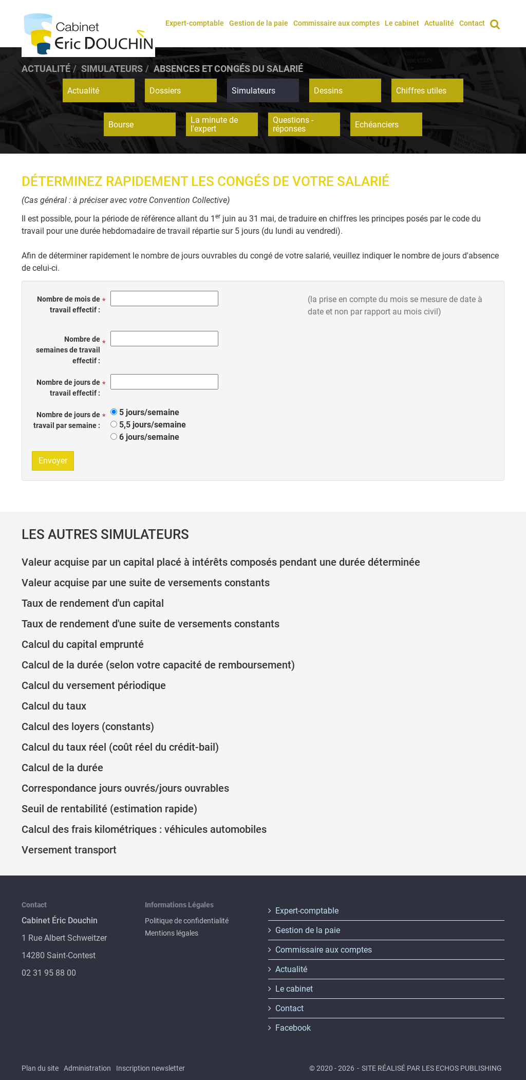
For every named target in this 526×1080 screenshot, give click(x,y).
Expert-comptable (194, 23)
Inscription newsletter (150, 1068)
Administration (87, 1068)
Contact (472, 23)
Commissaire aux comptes (336, 23)
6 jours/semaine (149, 437)
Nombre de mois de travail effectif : (68, 304)
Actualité (439, 23)
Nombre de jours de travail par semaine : (66, 420)
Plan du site (40, 1068)
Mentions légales (171, 933)
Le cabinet (402, 23)
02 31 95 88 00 (49, 973)
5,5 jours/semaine (152, 425)
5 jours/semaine (149, 412)
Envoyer (53, 460)
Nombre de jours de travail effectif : (68, 387)
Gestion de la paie (258, 23)
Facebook (293, 1028)
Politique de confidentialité (187, 921)
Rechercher (496, 23)
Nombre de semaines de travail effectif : (68, 350)
